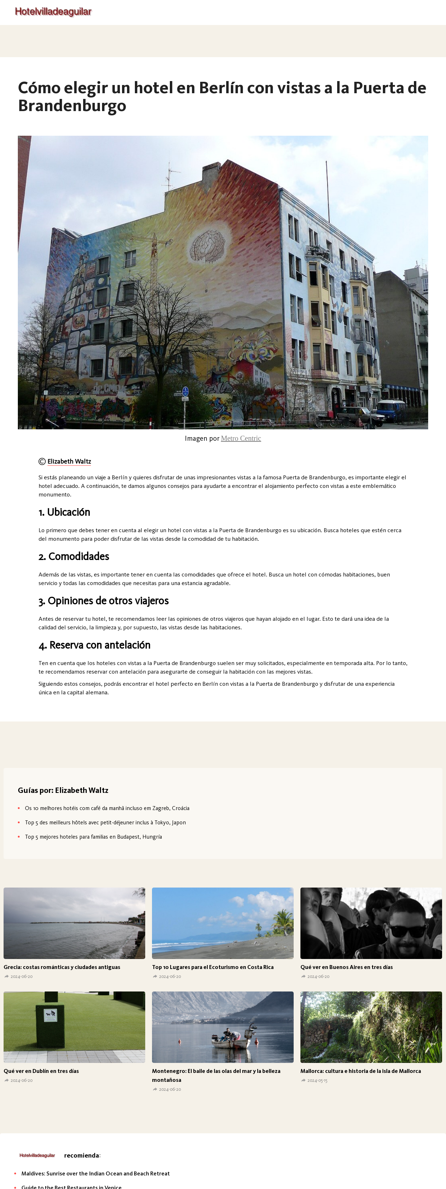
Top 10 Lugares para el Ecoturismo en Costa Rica (213, 967)
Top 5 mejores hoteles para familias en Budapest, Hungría (93, 836)
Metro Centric (241, 438)
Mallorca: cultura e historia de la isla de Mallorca (360, 1071)
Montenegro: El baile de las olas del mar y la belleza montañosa (216, 1075)
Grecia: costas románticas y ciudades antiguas (62, 967)
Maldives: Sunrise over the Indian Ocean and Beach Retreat (95, 1173)
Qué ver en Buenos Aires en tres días (346, 967)
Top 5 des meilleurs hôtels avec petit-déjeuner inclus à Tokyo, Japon (105, 822)
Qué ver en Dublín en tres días (41, 1071)
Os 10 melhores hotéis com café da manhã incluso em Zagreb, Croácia (107, 808)
